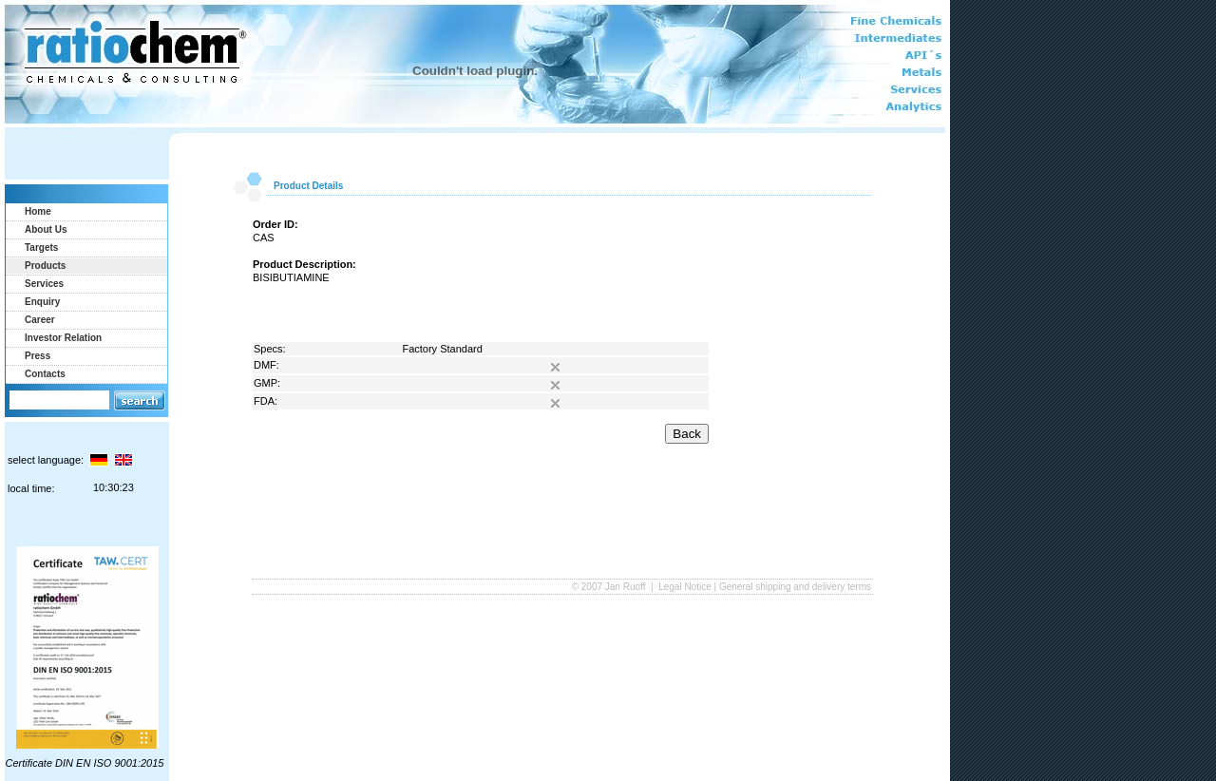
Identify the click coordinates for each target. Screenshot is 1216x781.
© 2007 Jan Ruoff (610, 586)
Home (38, 211)
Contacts (45, 374)
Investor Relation (63, 338)
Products (45, 265)
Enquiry (42, 301)
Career (40, 319)
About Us (45, 229)
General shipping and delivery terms (795, 586)
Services (44, 283)
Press (37, 356)
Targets (41, 247)
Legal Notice (685, 586)
